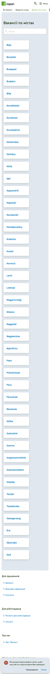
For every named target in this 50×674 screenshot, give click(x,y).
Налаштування (32, 669)
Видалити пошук (22, 10)
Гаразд (43, 669)
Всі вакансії (7, 10)
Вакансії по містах (39, 10)
